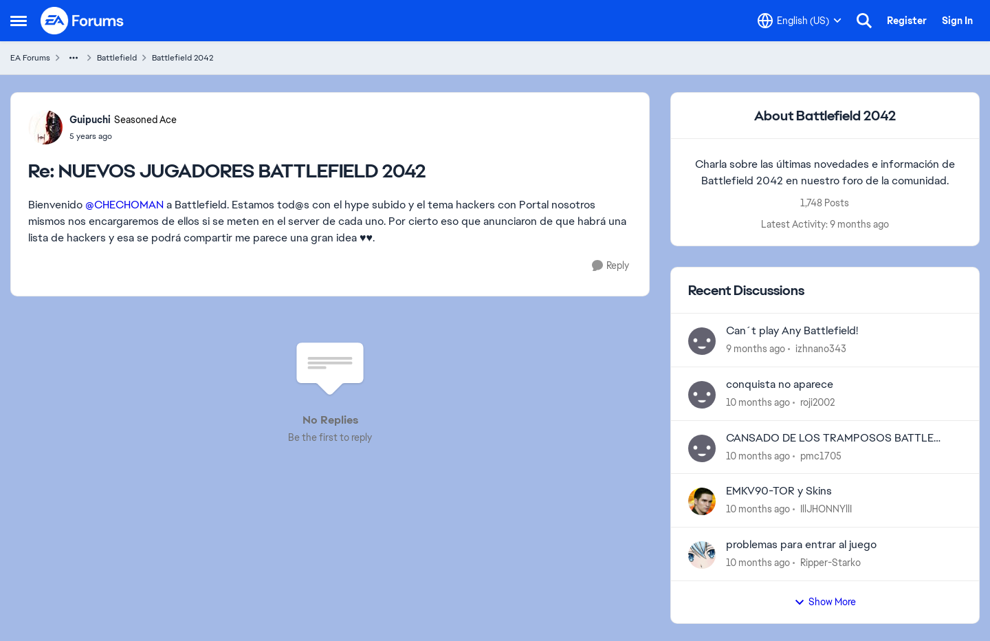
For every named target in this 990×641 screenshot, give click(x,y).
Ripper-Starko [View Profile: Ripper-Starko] (830, 562)
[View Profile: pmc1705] (702, 448)
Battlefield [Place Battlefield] (117, 57)
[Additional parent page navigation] (73, 57)
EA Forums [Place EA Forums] (30, 57)
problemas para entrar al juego (801, 545)
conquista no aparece (779, 384)
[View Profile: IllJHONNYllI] (702, 501)
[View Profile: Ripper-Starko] (702, 555)
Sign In (957, 20)
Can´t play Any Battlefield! (792, 331)
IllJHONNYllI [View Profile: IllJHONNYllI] (826, 509)
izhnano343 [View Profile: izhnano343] (820, 349)
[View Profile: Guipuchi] (45, 127)
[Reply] (610, 266)
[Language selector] (799, 20)
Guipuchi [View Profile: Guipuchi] (90, 119)
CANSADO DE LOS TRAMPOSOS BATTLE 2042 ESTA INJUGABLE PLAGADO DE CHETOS (844, 438)
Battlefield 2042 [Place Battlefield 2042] (182, 57)
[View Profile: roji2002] (702, 395)
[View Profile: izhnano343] (702, 341)
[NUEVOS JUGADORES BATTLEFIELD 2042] (123, 136)
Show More (825, 602)
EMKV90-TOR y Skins (779, 491)
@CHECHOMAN (124, 204)
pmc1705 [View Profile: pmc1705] (821, 455)
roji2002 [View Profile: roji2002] (817, 402)
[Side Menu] (18, 20)
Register (907, 20)
